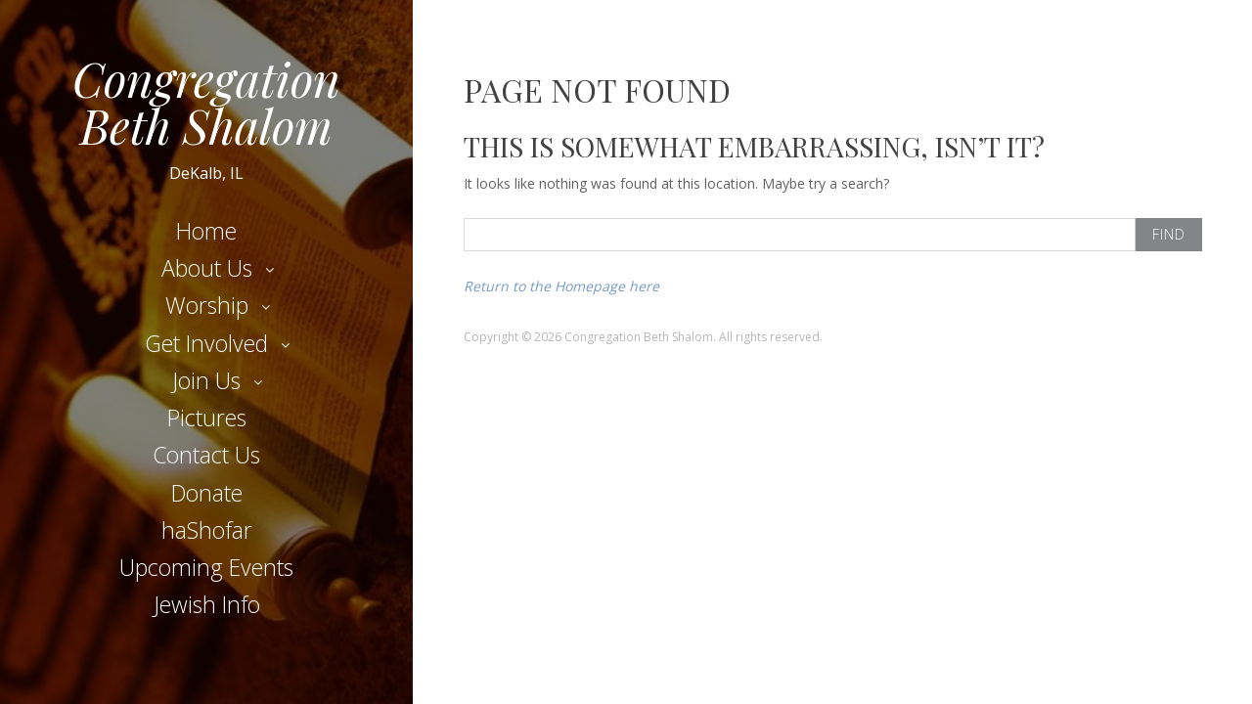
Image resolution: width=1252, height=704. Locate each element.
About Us (206, 268)
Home (206, 230)
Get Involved (206, 343)
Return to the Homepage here (561, 286)
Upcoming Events (206, 567)
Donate (207, 492)
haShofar (206, 530)
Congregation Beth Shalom (206, 101)
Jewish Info (207, 604)
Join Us (206, 380)
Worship (206, 305)
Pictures (206, 417)
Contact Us (206, 454)
